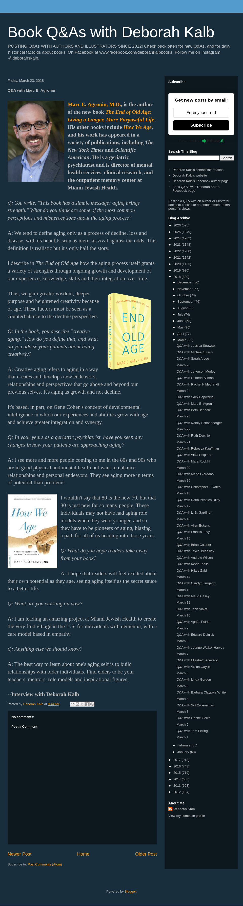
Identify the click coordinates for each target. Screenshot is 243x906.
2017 (177, 760)
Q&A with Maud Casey (192, 596)
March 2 (182, 724)
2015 (177, 773)
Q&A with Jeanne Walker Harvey (200, 647)
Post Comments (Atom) (45, 864)
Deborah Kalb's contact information (198, 170)
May (181, 327)
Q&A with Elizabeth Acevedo (197, 660)
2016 (177, 766)
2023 (177, 244)
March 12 (183, 602)
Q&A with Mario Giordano (195, 474)
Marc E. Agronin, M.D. (94, 104)
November (185, 289)
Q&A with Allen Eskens (193, 525)
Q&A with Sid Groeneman (195, 705)
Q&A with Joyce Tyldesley (195, 551)
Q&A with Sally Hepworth (194, 397)
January (183, 752)
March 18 (183, 493)
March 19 (183, 481)
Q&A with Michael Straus (194, 352)
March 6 (182, 673)
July (180, 314)
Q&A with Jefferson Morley (195, 371)
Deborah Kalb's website (189, 175)
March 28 (183, 365)
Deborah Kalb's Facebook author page (200, 181)
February (184, 745)
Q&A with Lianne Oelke (193, 718)
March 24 (183, 391)
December (185, 282)
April (181, 334)
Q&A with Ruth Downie (193, 435)
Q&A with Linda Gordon (193, 679)
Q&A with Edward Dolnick (195, 635)
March (182, 340)
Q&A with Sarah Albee (192, 358)
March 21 (183, 442)
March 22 (183, 429)
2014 (177, 779)
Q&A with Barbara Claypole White (201, 692)
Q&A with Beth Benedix (193, 410)
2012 (177, 792)
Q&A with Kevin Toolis (192, 564)
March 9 (182, 628)
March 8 (182, 641)
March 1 (182, 737)
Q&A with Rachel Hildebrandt (197, 384)
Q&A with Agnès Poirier (193, 622)
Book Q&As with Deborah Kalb (111, 32)
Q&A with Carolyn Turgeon (195, 583)
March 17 (183, 506)
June (181, 321)
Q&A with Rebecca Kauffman (197, 448)
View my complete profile (186, 816)
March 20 (183, 468)
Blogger (130, 891)
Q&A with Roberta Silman (195, 378)
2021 (177, 257)
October (183, 295)
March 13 (183, 590)
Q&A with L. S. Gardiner (193, 512)
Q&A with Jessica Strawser (196, 346)
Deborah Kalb (184, 809)
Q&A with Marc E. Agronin (195, 404)
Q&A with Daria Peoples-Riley (198, 500)
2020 (177, 264)
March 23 (183, 416)
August (183, 308)
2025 (177, 232)
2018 (177, 277)
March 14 (183, 577)
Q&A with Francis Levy (193, 532)
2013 (177, 785)
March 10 (183, 615)
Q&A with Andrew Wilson (194, 558)
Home (83, 854)
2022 (177, 251)
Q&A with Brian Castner (193, 545)
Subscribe (201, 125)
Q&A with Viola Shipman (194, 455)
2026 (177, 225)
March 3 (182, 712)
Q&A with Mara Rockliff (193, 461)
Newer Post (19, 854)
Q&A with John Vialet (191, 609)
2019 (177, 270)
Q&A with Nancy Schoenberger (199, 423)
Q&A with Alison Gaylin (193, 667)
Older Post (146, 854)
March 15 (183, 538)
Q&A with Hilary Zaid (191, 570)
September (185, 301)
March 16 (183, 519)
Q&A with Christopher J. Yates (198, 487)
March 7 (182, 654)
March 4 (182, 699)
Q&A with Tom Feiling (192, 731)
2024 (177, 238)
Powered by (201, 141)
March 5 (182, 686)
